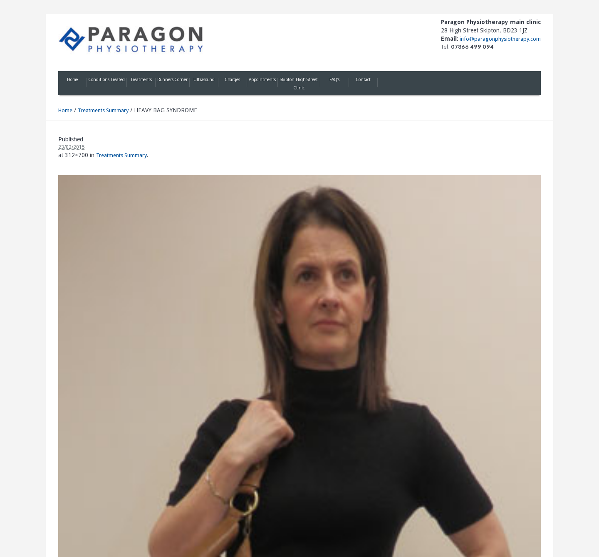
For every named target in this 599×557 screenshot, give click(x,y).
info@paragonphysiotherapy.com (499, 39)
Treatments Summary (103, 110)
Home (65, 110)
